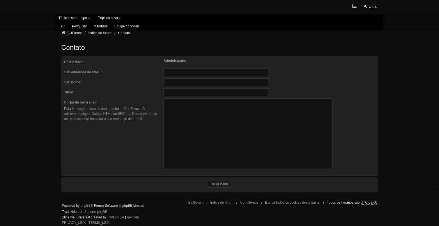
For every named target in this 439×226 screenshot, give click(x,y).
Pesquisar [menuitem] (79, 26)
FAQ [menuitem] (62, 26)
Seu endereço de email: (83, 72)
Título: (69, 92)
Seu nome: (72, 82)
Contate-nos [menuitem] (249, 202)
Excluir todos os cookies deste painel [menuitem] (292, 202)
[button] (355, 6)
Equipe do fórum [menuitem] (126, 26)
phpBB (86, 206)
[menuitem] (74, 223)
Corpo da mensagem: (81, 102)
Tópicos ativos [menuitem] (109, 18)
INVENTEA (116, 217)
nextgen (133, 217)
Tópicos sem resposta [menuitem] (75, 18)
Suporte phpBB (95, 212)
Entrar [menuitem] (370, 6)
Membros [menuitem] (101, 26)
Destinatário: (74, 62)
